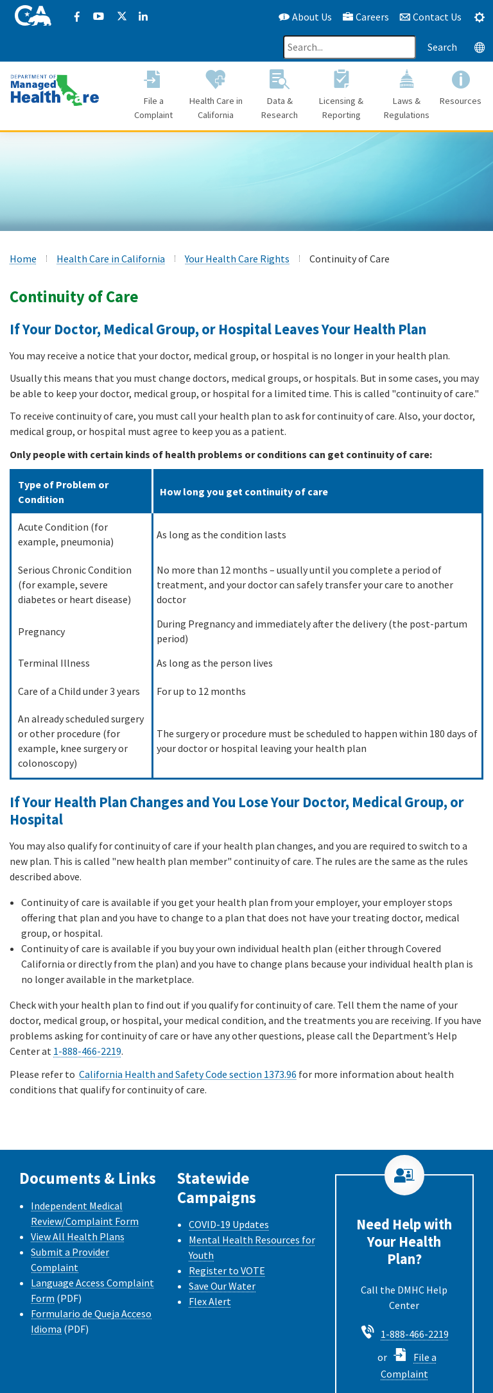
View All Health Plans (78, 1236)
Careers (365, 16)
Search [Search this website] (442, 46)
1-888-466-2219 (87, 1051)
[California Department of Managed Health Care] (55, 89)
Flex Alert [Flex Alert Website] (210, 1301)
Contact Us (430, 16)
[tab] (479, 17)
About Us (305, 16)
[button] (153, 96)
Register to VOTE (227, 1270)
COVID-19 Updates (229, 1224)
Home (23, 258)
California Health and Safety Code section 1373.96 (188, 1074)
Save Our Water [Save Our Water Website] (222, 1285)
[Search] (349, 47)
